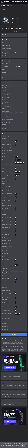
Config (14, 334)
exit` (15, 18)
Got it (23, 445)
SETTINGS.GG (6, 6)
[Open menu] (25, 5)
